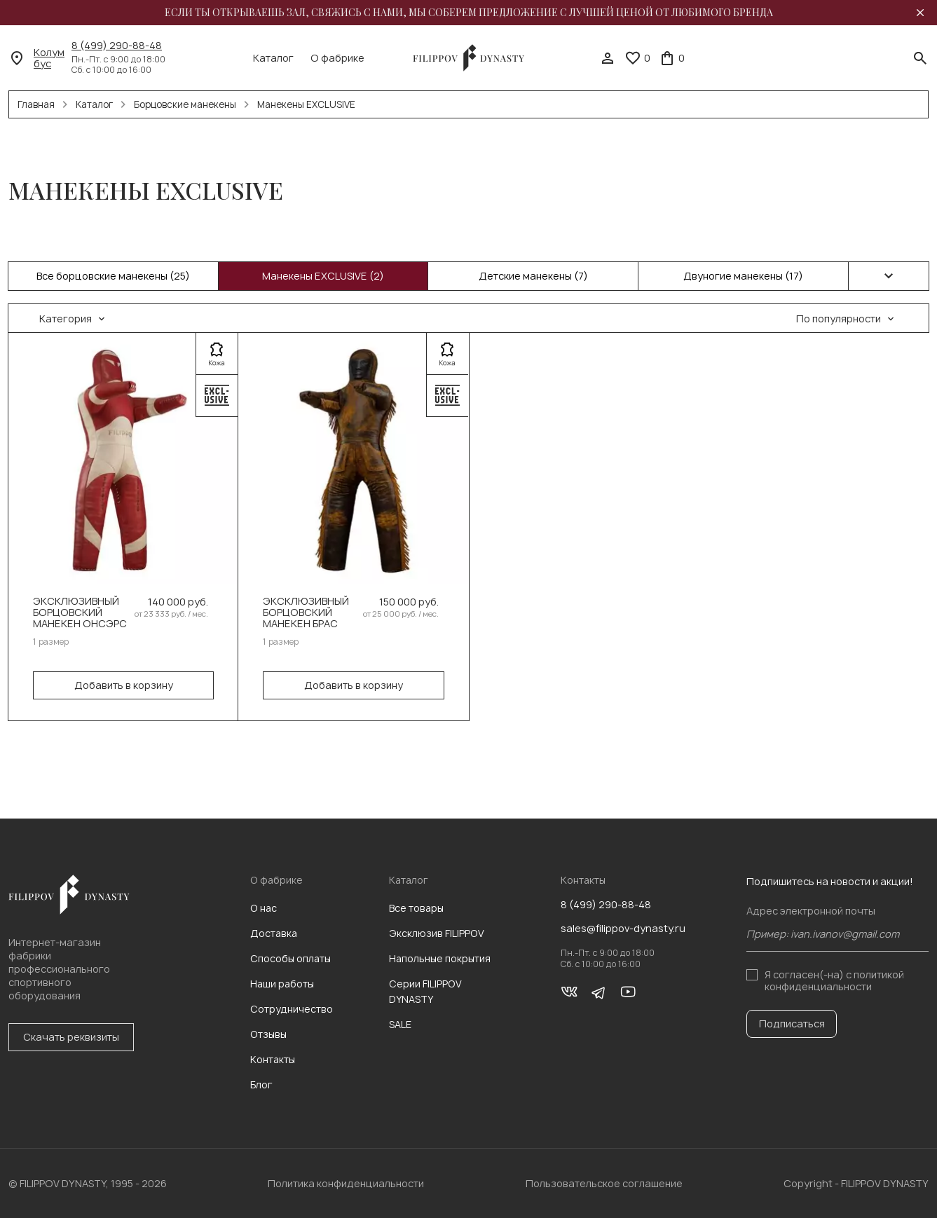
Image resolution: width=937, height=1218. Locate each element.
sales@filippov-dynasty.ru (623, 928)
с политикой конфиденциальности (834, 980)
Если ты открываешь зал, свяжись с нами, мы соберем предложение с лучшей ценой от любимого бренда (469, 12)
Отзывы (268, 1034)
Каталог (273, 58)
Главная (36, 104)
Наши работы (282, 983)
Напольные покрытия (440, 958)
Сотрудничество (291, 1008)
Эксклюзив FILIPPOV (436, 933)
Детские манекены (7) (533, 275)
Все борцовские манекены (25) (113, 275)
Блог (261, 1084)
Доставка (273, 933)
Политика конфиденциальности (346, 1183)
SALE (400, 1024)
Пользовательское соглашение (604, 1183)
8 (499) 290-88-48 (116, 45)
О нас (263, 908)
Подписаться (792, 1023)
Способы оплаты (290, 958)
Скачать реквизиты (71, 1036)
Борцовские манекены (185, 104)
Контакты (272, 1059)
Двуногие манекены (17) (743, 275)
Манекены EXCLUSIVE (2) (323, 275)
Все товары (416, 908)
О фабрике (337, 58)
